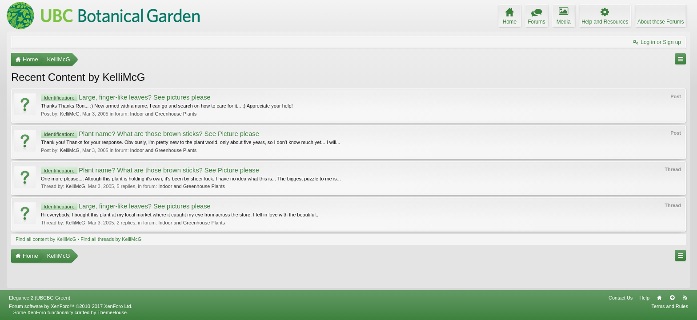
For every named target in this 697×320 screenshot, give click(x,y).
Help (644, 297)
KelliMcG (70, 113)
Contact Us (621, 297)
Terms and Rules (669, 306)
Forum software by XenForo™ (70, 306)
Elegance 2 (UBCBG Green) (39, 297)
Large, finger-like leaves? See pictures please (126, 97)
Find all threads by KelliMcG (110, 239)
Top (672, 298)
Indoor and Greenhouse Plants (163, 113)
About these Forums (660, 22)
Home (659, 298)
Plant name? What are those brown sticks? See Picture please (150, 133)
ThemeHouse (112, 312)
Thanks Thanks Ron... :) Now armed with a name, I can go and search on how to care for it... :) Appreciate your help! (167, 105)
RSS (685, 298)
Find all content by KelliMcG (46, 239)
